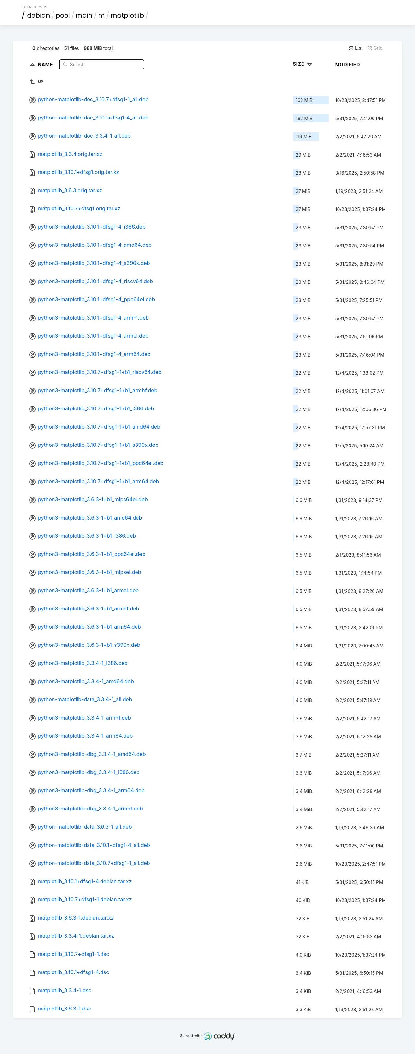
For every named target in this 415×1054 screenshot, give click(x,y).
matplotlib (127, 15)
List (355, 48)
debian (38, 15)
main (84, 15)
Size (303, 64)
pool (63, 15)
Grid (375, 48)
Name (46, 64)
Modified (347, 64)
